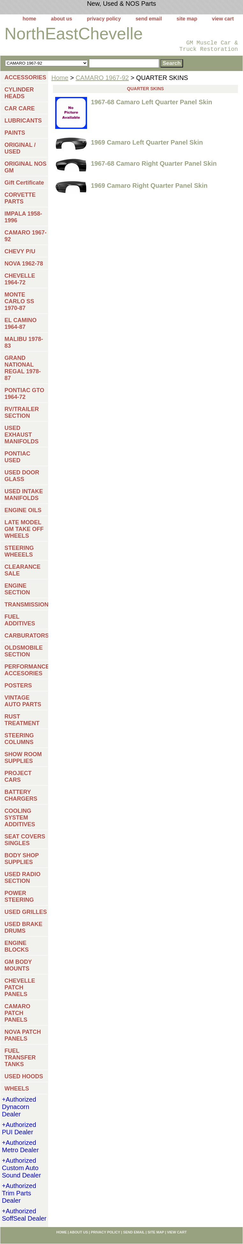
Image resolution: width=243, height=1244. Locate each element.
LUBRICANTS (23, 120)
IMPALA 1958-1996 (23, 217)
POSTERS (18, 685)
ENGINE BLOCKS (16, 946)
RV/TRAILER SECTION (21, 412)
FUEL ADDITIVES (19, 620)
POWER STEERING (19, 896)
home (29, 18)
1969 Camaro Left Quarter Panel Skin (147, 142)
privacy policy (104, 18)
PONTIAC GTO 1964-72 (24, 393)
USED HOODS (23, 1076)
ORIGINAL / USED (20, 148)
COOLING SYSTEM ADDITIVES (19, 818)
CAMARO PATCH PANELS (17, 1013)
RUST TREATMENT (22, 719)
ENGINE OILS (22, 510)
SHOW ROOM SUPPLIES (23, 757)
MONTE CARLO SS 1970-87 (19, 301)
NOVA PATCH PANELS (22, 1035)
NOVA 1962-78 (23, 263)
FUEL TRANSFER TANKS (20, 1057)
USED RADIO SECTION (22, 877)
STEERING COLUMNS (19, 738)
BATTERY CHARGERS (20, 795)
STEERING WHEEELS (19, 551)
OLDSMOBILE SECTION (23, 651)
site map (187, 18)
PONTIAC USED (17, 457)
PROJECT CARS (18, 776)
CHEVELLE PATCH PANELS (19, 987)
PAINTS (14, 133)
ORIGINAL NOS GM (25, 167)
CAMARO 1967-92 (102, 77)
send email (149, 18)
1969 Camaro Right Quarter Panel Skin (149, 185)
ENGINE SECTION (17, 589)
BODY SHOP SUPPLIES (21, 858)
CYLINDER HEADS (19, 92)
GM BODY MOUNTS (18, 965)
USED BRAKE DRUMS (23, 927)
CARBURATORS (26, 635)
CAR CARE (19, 108)
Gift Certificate (24, 182)
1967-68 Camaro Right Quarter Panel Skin (154, 163)
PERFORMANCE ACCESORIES (26, 670)
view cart (223, 18)
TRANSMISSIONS (26, 604)
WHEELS (16, 1088)
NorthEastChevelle (73, 33)
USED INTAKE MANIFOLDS (23, 494)
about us (61, 18)
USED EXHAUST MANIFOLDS (21, 435)
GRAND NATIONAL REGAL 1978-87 (22, 368)
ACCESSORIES (25, 77)
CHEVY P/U (19, 251)
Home (59, 77)
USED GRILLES (25, 912)
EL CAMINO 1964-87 (20, 323)
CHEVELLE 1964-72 (19, 279)
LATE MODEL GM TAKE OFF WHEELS (24, 529)
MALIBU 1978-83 (23, 342)
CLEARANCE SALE (22, 570)
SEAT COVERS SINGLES (24, 839)
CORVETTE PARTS (20, 198)
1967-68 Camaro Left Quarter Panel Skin (151, 102)
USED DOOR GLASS (21, 475)
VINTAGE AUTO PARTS (22, 701)
